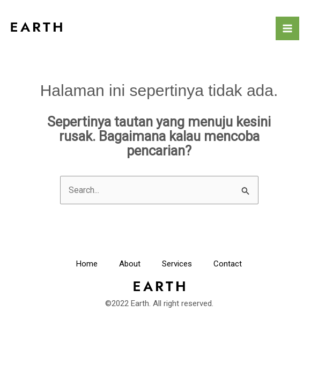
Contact (227, 264)
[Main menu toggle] (287, 28)
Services (177, 264)
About (129, 264)
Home (87, 264)
